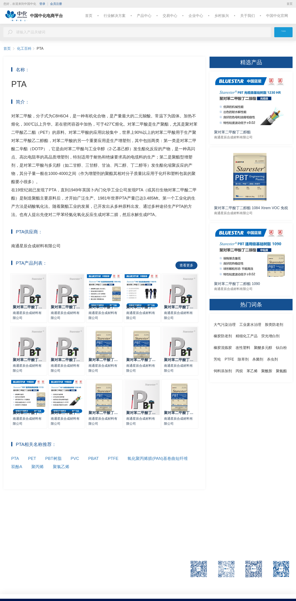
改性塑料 (243, 348)
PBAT (93, 466)
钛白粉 (281, 348)
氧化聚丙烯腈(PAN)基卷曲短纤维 (157, 466)
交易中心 (170, 16)
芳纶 (217, 359)
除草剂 (243, 359)
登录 (42, 3)
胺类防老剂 (274, 325)
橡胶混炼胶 (223, 348)
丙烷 (239, 371)
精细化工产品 (247, 336)
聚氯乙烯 (61, 474)
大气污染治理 (225, 325)
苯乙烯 (252, 371)
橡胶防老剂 (223, 336)
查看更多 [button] (186, 265)
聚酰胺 (266, 371)
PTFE (113, 466)
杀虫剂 (272, 359)
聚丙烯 (37, 474)
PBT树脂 (53, 466)
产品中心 (144, 16)
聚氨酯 (281, 371)
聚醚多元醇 (263, 348)
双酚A (16, 474)
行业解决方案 (115, 16)
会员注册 (56, 3)
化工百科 (26, 48)
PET (32, 466)
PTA (15, 466)
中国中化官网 (277, 16)
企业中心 (195, 16)
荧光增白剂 (270, 336)
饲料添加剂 (223, 371)
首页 (290, 3)
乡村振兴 (221, 16)
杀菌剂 (257, 359)
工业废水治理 (250, 325)
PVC (75, 466)
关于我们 (247, 16)
